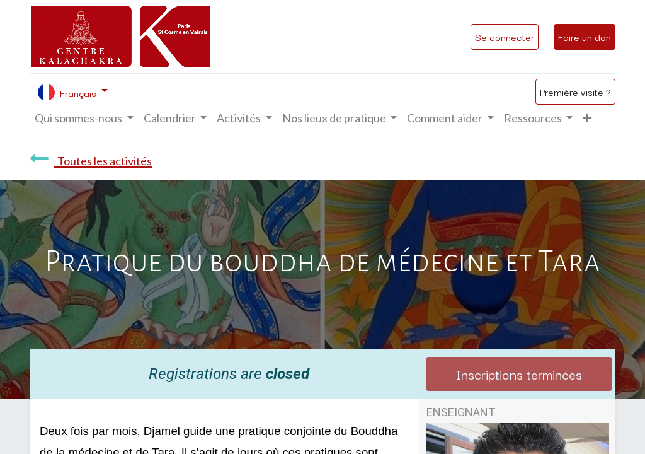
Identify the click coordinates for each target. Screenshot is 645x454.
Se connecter (504, 36)
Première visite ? (575, 91)
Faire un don (584, 36)
